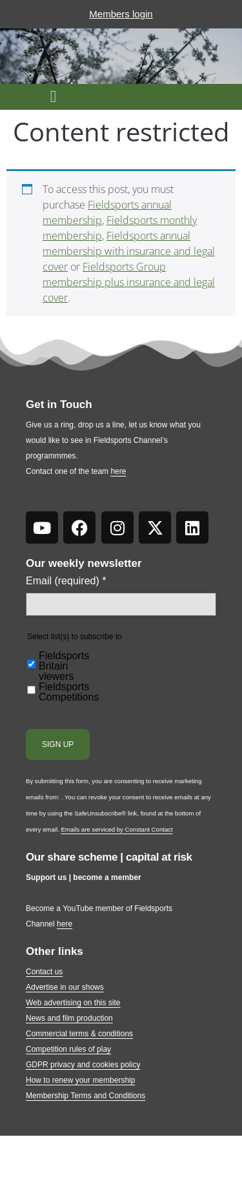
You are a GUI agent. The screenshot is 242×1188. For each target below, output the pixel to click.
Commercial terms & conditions (79, 1033)
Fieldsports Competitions (69, 692)
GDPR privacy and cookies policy (83, 1064)
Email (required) (66, 581)
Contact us (44, 971)
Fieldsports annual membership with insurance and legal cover (129, 251)
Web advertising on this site (73, 1002)
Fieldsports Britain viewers (64, 666)
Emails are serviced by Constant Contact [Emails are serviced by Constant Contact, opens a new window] (116, 829)
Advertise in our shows (65, 987)
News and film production (69, 1018)
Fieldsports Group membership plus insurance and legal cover (129, 282)
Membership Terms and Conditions (85, 1095)
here (118, 471)
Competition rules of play (68, 1049)
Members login (120, 13)
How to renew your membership (80, 1080)
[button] (53, 97)
